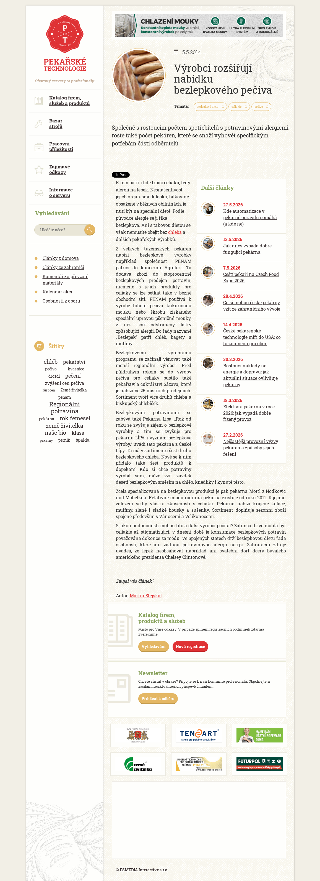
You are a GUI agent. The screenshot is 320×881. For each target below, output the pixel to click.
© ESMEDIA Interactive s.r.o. (142, 869)
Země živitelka (74, 390)
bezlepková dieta (207, 107)
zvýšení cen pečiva (64, 383)
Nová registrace (190, 646)
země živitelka (64, 425)
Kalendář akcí (57, 291)
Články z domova (61, 258)
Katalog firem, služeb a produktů (62, 100)
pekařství (74, 361)
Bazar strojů (48, 123)
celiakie (236, 107)
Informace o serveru (53, 192)
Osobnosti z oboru (61, 301)
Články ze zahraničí (63, 267)
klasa (78, 432)
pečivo (51, 369)
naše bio (55, 432)
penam (64, 397)
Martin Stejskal (146, 595)
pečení (73, 375)
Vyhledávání (154, 646)
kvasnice (76, 369)
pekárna (46, 418)
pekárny (46, 440)
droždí (54, 376)
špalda (83, 440)
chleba (175, 232)
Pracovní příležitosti (53, 146)
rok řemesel (75, 418)
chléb (51, 361)
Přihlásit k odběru (158, 698)
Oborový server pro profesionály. (65, 78)
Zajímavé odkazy (52, 169)
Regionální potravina (64, 407)
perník (64, 440)
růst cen (49, 390)
